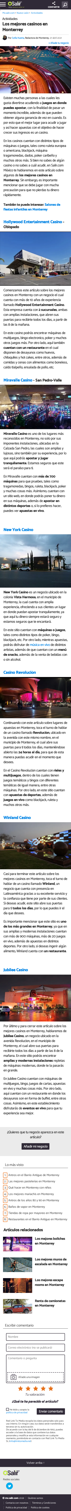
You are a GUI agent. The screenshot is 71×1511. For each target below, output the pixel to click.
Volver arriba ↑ (36, 1462)
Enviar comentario (51, 1411)
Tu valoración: (34, 1395)
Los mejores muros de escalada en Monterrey (51, 1262)
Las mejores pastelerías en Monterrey (31, 1181)
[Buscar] (65, 5)
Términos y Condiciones (44, 1503)
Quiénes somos (35, 1498)
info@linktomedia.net (20, 1441)
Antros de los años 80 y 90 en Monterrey (33, 1200)
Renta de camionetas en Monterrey (50, 1303)
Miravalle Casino (17, 380)
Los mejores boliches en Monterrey (50, 1241)
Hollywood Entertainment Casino (32, 222)
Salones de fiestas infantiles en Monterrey (31, 207)
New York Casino (18, 530)
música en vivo (40, 645)
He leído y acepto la (17, 1411)
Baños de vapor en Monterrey (26, 1206)
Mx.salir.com (8, 13)
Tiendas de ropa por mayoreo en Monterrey (35, 1213)
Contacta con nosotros (17, 1503)
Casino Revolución (19, 672)
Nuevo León (17, 7)
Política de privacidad (16, 1507)
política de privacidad (16, 1413)
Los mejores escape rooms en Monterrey (49, 1282)
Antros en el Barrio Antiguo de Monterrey (33, 1175)
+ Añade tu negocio (58, 43)
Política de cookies (40, 1507)
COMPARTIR (53, 5)
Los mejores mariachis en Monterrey (31, 1194)
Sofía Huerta (18, 38)
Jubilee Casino (15, 970)
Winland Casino (17, 817)
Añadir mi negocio (36, 1146)
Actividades (37, 13)
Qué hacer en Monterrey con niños (29, 1187)
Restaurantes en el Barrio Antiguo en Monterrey (37, 1219)
